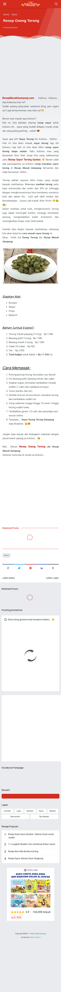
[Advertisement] (29, 64)
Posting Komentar (11, 28)
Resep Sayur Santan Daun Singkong (26, 901)
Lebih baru (8, 618)
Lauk (18, 853)
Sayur (7, 596)
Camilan (7, 853)
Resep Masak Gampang (38, 977)
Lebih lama (52, 618)
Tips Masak (44, 859)
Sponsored (15, 859)
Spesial (52, 853)
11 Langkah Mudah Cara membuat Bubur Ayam (31, 887)
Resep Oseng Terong (33, 485)
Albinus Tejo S (35, 981)
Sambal (29, 853)
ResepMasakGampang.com (18, 97)
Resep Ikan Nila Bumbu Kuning (23, 894)
